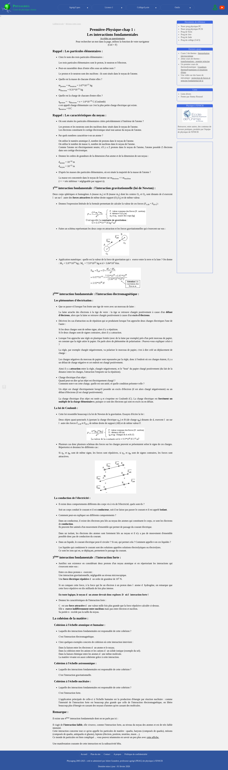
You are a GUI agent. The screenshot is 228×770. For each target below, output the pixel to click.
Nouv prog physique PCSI (192, 29)
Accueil (84, 754)
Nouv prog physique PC (191, 26)
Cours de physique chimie (24, 9)
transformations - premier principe (195, 61)
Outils (177, 7)
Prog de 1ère (186, 34)
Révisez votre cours (73, 24)
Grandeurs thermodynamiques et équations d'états (194, 70)
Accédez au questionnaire (112, 38)
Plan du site (95, 754)
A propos (117, 754)
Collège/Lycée (143, 7)
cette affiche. (153, 737)
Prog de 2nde (186, 37)
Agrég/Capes (74, 7)
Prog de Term (186, 32)
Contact (107, 754)
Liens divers (186, 94)
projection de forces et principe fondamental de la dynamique (195, 81)
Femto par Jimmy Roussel (192, 97)
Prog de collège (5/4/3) (190, 40)
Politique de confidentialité (136, 754)
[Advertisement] (195, 160)
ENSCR (159, 761)
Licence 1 (109, 7)
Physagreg (21, 6)
